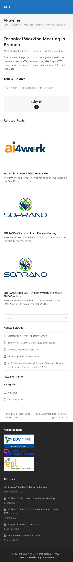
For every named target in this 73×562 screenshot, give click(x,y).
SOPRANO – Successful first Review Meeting (30, 233)
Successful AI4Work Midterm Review (26, 173)
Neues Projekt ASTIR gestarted (24, 535)
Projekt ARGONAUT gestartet (23, 524)
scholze (37, 50)
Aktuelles (12, 392)
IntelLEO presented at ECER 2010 (17, 416)
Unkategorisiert (15, 399)
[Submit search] (66, 318)
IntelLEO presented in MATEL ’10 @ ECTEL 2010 (51, 416)
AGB (57, 553)
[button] (67, 7)
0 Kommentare (55, 50)
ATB (7, 6)
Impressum (49, 557)
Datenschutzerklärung (29, 557)
